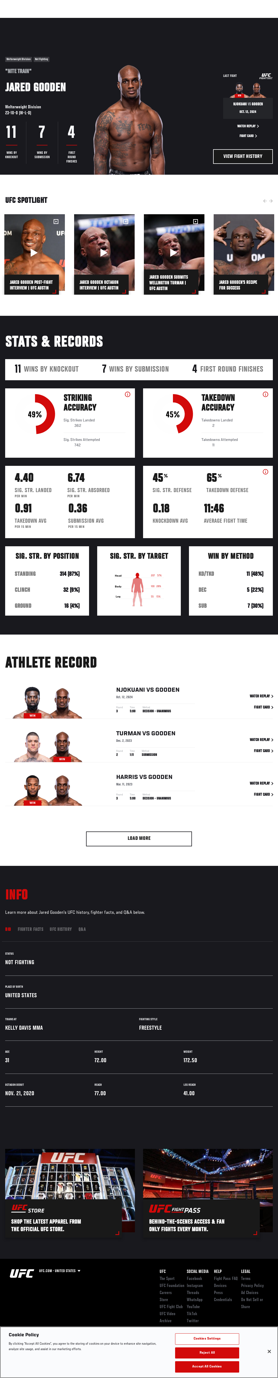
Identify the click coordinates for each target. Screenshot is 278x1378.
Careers (166, 1293)
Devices (220, 1285)
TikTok (192, 1314)
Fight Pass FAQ (226, 1278)
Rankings (38, 20)
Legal (245, 1271)
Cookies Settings (207, 1339)
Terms (246, 1278)
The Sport (167, 1278)
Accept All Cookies (207, 1367)
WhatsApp (195, 1300)
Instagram (195, 1285)
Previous (265, 201)
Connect (179, 20)
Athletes (62, 20)
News (83, 20)
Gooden (167, 691)
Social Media (197, 1271)
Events (15, 20)
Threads (193, 1293)
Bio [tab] (8, 929)
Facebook (194, 1278)
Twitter (193, 1321)
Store (164, 1300)
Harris (127, 778)
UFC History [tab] (61, 929)
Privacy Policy (252, 1285)
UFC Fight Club (171, 1307)
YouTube (193, 1307)
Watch (201, 20)
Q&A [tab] (82, 929)
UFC (163, 1271)
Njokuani (130, 691)
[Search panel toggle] (260, 20)
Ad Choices (249, 1293)
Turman (128, 735)
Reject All (207, 1353)
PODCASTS (224, 20)
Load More (139, 838)
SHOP (245, 20)
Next (271, 201)
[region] (139, 1352)
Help (218, 1271)
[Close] (269, 1351)
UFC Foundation (172, 1285)
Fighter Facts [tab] (30, 929)
